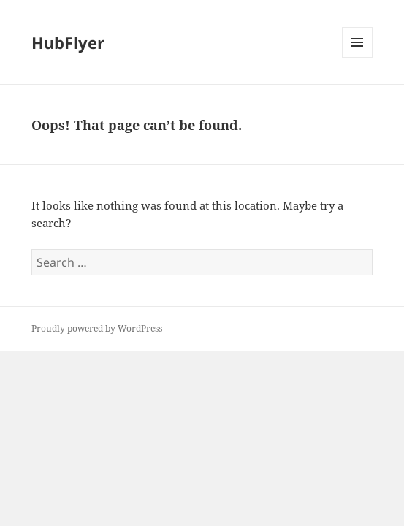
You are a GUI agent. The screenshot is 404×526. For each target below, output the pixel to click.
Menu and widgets (358, 57)
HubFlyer (67, 42)
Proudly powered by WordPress (96, 328)
